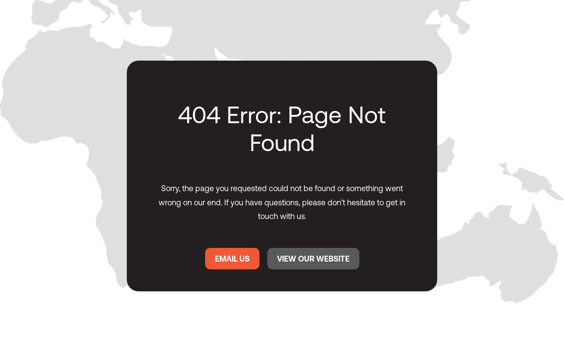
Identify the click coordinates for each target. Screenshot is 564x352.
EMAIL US (232, 258)
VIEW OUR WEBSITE (313, 258)
